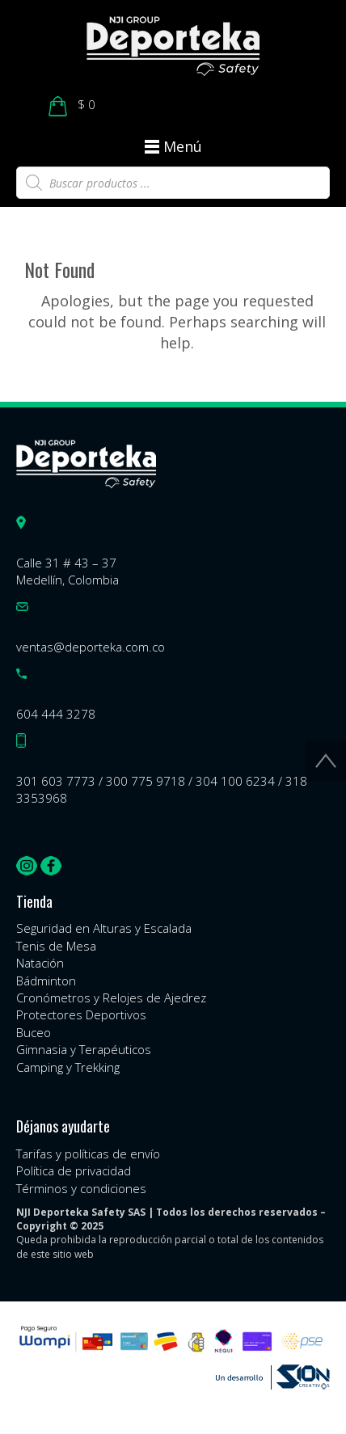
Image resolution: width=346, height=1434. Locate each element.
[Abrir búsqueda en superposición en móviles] (173, 183)
